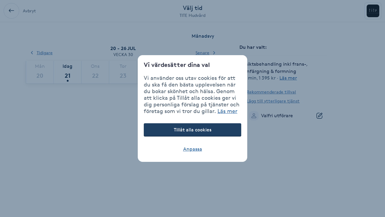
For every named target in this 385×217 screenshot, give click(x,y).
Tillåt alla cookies (192, 130)
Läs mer (227, 111)
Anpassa (192, 149)
